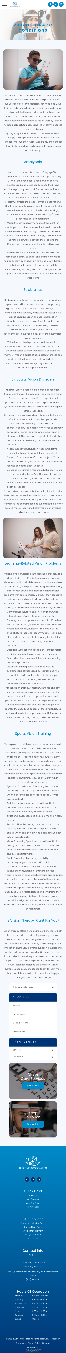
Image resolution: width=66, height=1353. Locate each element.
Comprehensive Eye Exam (33, 1223)
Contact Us (33, 1124)
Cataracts (33, 1238)
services (17, 1049)
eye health (18, 1056)
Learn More (33, 1085)
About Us (17, 1005)
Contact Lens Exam (33, 1227)
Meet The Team (20, 1022)
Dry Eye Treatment (33, 1234)
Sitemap (46, 1343)
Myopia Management (33, 1230)
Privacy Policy (34, 1343)
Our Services (19, 1014)
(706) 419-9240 (33, 1279)
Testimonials (19, 1031)
